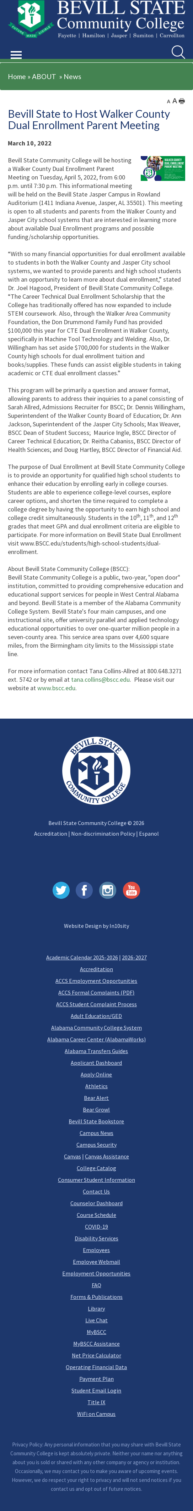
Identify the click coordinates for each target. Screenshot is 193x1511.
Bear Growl (96, 1109)
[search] (178, 52)
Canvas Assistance (107, 1156)
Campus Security (96, 1144)
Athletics (96, 1086)
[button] (16, 47)
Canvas (72, 1156)
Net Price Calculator (96, 1355)
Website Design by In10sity (96, 925)
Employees (96, 1249)
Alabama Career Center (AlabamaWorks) (96, 1039)
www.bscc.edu (56, 688)
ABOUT (44, 76)
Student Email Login (96, 1390)
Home (17, 76)
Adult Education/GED (96, 1015)
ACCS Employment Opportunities (96, 980)
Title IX (96, 1402)
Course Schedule (96, 1214)
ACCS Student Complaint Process (96, 1004)
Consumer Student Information (96, 1179)
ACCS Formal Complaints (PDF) (96, 992)
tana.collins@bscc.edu (100, 679)
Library (96, 1308)
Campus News (96, 1132)
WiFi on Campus (96, 1413)
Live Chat (96, 1320)
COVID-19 (96, 1226)
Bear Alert (96, 1097)
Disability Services (96, 1238)
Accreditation (50, 833)
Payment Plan (96, 1378)
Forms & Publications (96, 1296)
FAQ (96, 1285)
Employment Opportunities (96, 1273)
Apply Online (96, 1074)
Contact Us (96, 1191)
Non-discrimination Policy (103, 833)
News (72, 76)
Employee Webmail (96, 1261)
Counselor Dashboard (96, 1203)
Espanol (149, 833)
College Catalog (96, 1168)
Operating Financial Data (96, 1367)
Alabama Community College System (96, 1027)
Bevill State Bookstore (96, 1121)
